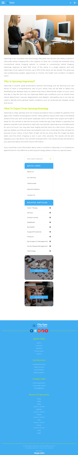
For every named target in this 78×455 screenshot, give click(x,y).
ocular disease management (37, 246)
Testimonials (31, 183)
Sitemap (50, 448)
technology (31, 251)
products (30, 236)
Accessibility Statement (31, 448)
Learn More (39, 271)
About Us (30, 172)
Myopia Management (39, 372)
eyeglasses (31, 222)
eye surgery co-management (37, 241)
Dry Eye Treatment (39, 369)
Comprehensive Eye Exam (39, 364)
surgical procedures (34, 232)
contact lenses (32, 217)
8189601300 (41, 388)
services (30, 213)
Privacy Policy (43, 448)
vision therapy (32, 208)
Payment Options (33, 189)
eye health (31, 227)
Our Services (31, 177)
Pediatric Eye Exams (39, 367)
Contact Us (31, 195)
